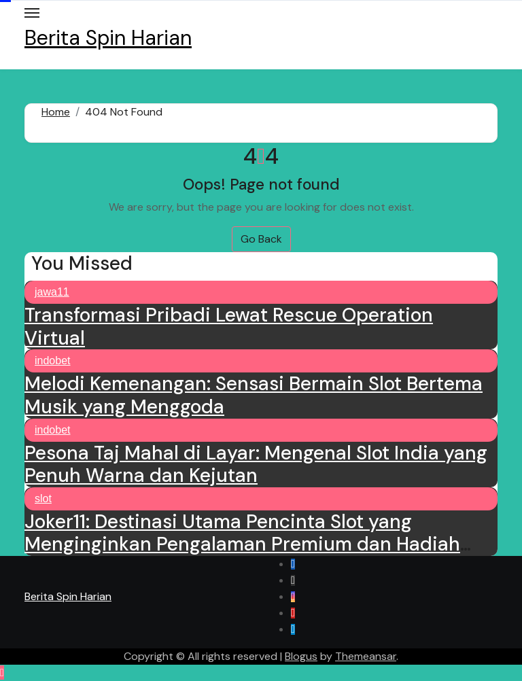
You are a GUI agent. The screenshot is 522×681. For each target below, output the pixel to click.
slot (43, 498)
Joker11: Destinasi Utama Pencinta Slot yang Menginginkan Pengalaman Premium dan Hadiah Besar (242, 544)
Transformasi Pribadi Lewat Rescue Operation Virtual (228, 326)
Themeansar (365, 656)
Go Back (261, 239)
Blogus (301, 656)
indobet (53, 360)
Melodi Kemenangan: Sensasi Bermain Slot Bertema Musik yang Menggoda (253, 395)
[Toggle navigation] (31, 13)
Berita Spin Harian (108, 37)
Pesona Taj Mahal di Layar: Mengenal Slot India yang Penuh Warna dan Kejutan (255, 464)
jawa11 (52, 292)
